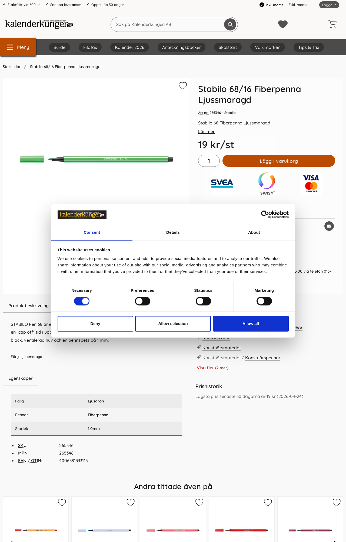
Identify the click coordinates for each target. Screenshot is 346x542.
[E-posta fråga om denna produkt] (329, 226)
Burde (59, 47)
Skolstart (228, 47)
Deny (95, 323)
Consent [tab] (92, 232)
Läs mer (206, 131)
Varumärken (267, 47)
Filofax (90, 47)
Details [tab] (173, 232)
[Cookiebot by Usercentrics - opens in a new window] (265, 215)
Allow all (250, 323)
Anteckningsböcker (181, 47)
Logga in (329, 5)
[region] (96, 378)
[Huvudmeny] (18, 47)
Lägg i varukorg (279, 161)
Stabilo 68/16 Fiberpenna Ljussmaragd (65, 66)
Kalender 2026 (129, 47)
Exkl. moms (298, 4)
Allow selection (173, 323)
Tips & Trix (308, 47)
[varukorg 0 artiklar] (334, 24)
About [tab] (254, 232)
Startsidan (12, 66)
